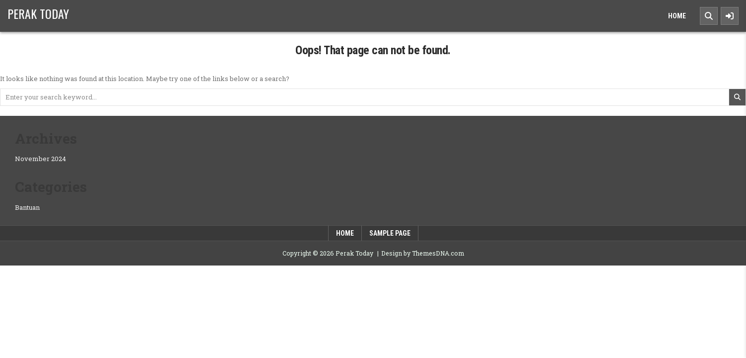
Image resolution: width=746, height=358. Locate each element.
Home (677, 16)
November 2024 (40, 158)
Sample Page (389, 233)
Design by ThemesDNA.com (422, 253)
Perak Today (38, 13)
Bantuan (27, 207)
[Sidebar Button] (730, 16)
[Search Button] (709, 16)
